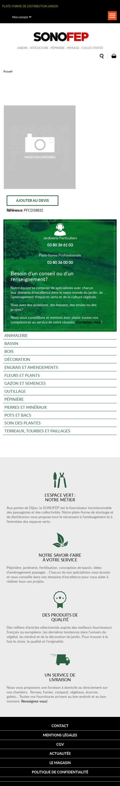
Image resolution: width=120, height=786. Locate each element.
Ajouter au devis (32, 200)
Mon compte (20, 17)
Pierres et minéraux (25, 407)
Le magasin (60, 762)
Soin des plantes (22, 423)
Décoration (17, 359)
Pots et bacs (17, 415)
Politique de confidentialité (60, 771)
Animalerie (16, 335)
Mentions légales (60, 734)
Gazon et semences (25, 383)
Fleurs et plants (22, 375)
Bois (8, 351)
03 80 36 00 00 (60, 262)
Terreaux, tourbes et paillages (37, 431)
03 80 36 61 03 (60, 244)
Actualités (60, 753)
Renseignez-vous (34, 701)
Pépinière (14, 399)
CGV (60, 744)
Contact (60, 725)
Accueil (7, 71)
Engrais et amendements (31, 367)
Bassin (11, 343)
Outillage (15, 391)
